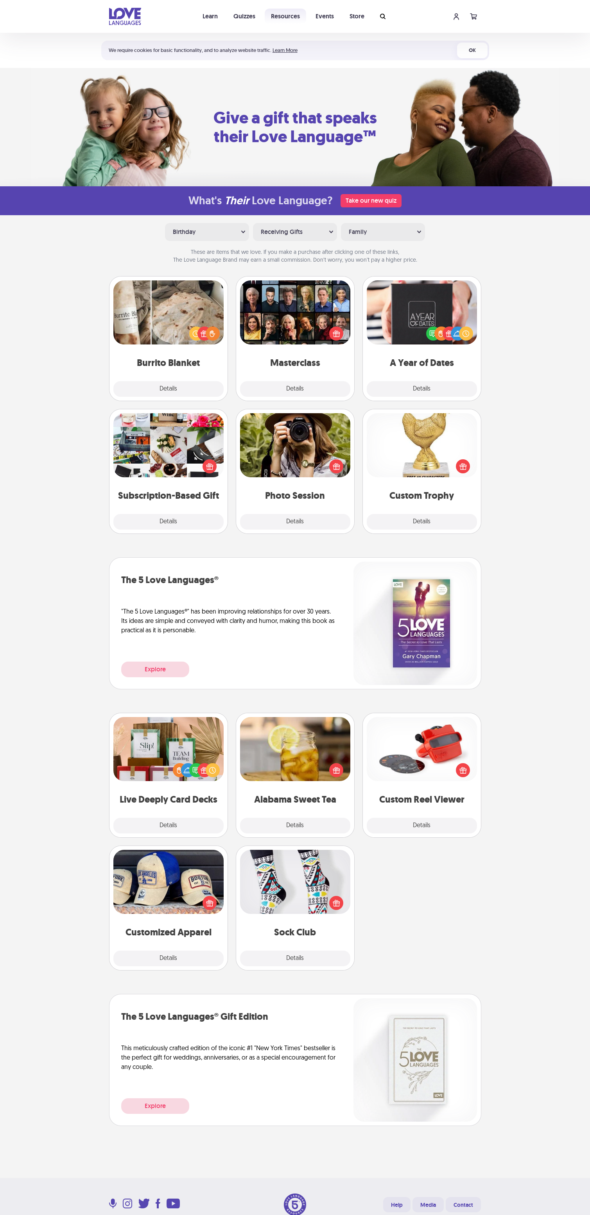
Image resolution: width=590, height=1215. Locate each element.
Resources (285, 16)
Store (357, 16)
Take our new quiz (371, 200)
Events (325, 16)
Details (168, 389)
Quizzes (244, 16)
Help (397, 1204)
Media (428, 1204)
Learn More (285, 50)
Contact (463, 1204)
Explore (155, 669)
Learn (210, 16)
